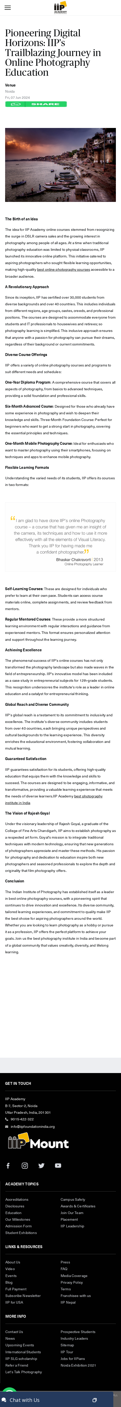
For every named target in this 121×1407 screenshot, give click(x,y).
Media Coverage (74, 1276)
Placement (69, 1219)
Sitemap (67, 1345)
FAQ (64, 1269)
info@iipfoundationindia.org (33, 1127)
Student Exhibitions (21, 1233)
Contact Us (14, 1332)
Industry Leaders (74, 1338)
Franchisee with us (76, 1296)
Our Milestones (17, 1219)
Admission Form (18, 1226)
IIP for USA (14, 1302)
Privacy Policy (72, 1282)
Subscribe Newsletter (23, 1296)
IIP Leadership (72, 1226)
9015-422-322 (22, 1119)
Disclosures (15, 1206)
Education (13, 1213)
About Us (12, 1262)
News (10, 1338)
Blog (9, 1282)
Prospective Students (78, 1332)
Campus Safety (73, 1200)
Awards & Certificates (78, 1206)
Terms (66, 1289)
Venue (10, 85)
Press (65, 1262)
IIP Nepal (68, 1302)
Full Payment (15, 1289)
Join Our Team (72, 1213)
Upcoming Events (19, 1345)
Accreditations (16, 1200)
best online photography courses (63, 270)
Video (10, 1269)
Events (11, 1276)
